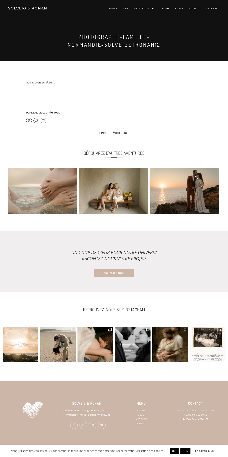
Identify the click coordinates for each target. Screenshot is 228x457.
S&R (126, 8)
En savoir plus (204, 451)
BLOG (165, 8)
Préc (104, 133)
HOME (113, 8)
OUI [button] (174, 451)
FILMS (179, 8)
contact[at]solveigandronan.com (195, 410)
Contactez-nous (114, 272)
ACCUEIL (141, 410)
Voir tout (121, 133)
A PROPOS (141, 419)
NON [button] (185, 451)
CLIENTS (195, 8)
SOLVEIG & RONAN (27, 8)
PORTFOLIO (143, 8)
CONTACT (213, 8)
